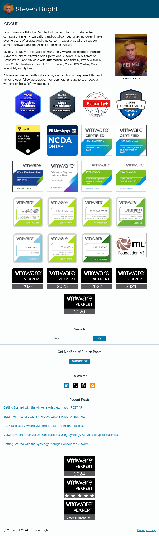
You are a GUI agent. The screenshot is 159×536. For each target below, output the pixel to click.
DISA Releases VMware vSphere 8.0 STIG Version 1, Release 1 (44, 425)
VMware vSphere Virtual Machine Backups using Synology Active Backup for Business (60, 435)
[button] (99, 338)
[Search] (71, 338)
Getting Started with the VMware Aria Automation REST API (43, 407)
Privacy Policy (146, 530)
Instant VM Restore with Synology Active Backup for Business (44, 416)
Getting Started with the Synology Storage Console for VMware (46, 444)
